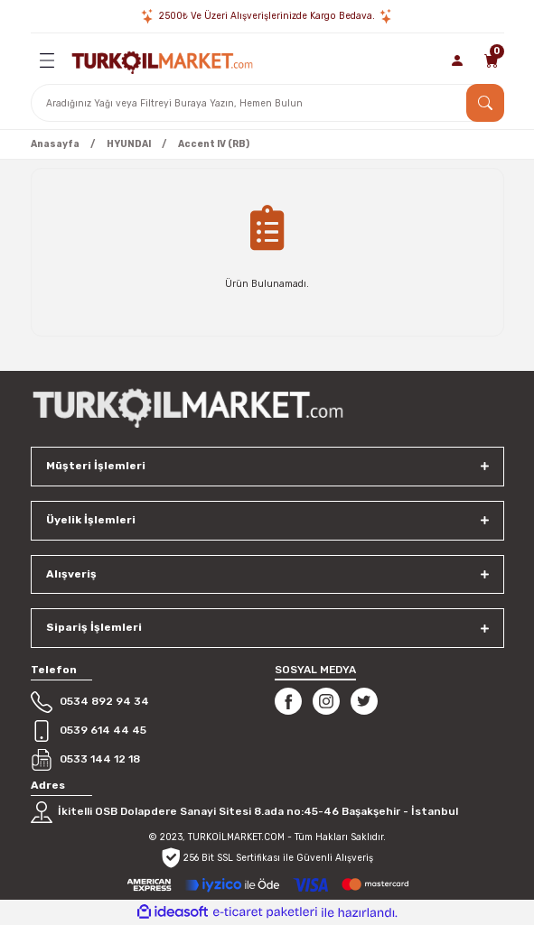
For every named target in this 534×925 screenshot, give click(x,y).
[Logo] (162, 61)
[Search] (267, 103)
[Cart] (491, 60)
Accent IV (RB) (213, 144)
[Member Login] (458, 60)
